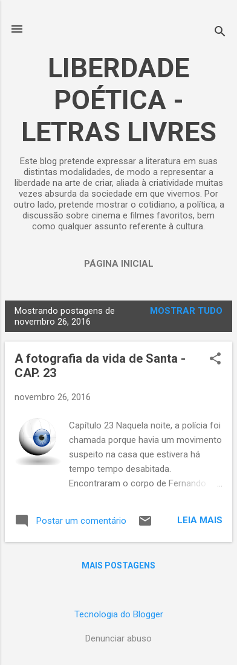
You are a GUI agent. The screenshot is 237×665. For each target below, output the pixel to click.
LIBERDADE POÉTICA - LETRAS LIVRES (118, 100)
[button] (215, 359)
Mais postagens (118, 565)
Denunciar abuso (118, 638)
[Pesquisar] (220, 32)
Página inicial (119, 263)
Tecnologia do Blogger (118, 614)
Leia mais (199, 520)
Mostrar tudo (186, 310)
